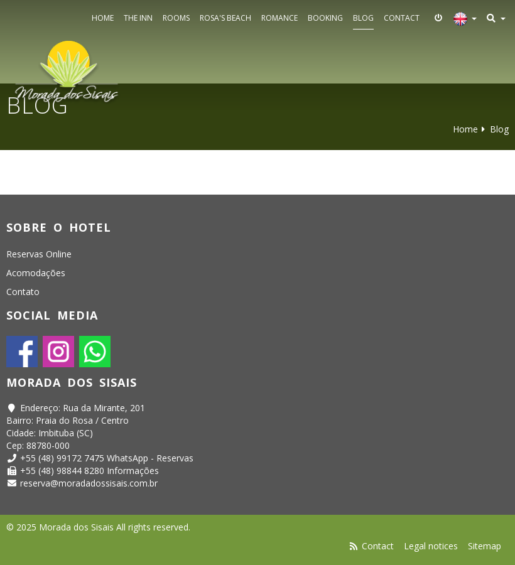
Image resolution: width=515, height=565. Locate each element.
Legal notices (431, 546)
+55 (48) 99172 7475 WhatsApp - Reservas (106, 458)
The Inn (138, 18)
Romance (279, 18)
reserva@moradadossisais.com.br (89, 483)
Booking (325, 18)
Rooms (176, 18)
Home (103, 18)
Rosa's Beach (225, 18)
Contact (402, 18)
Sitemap (484, 546)
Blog (363, 18)
